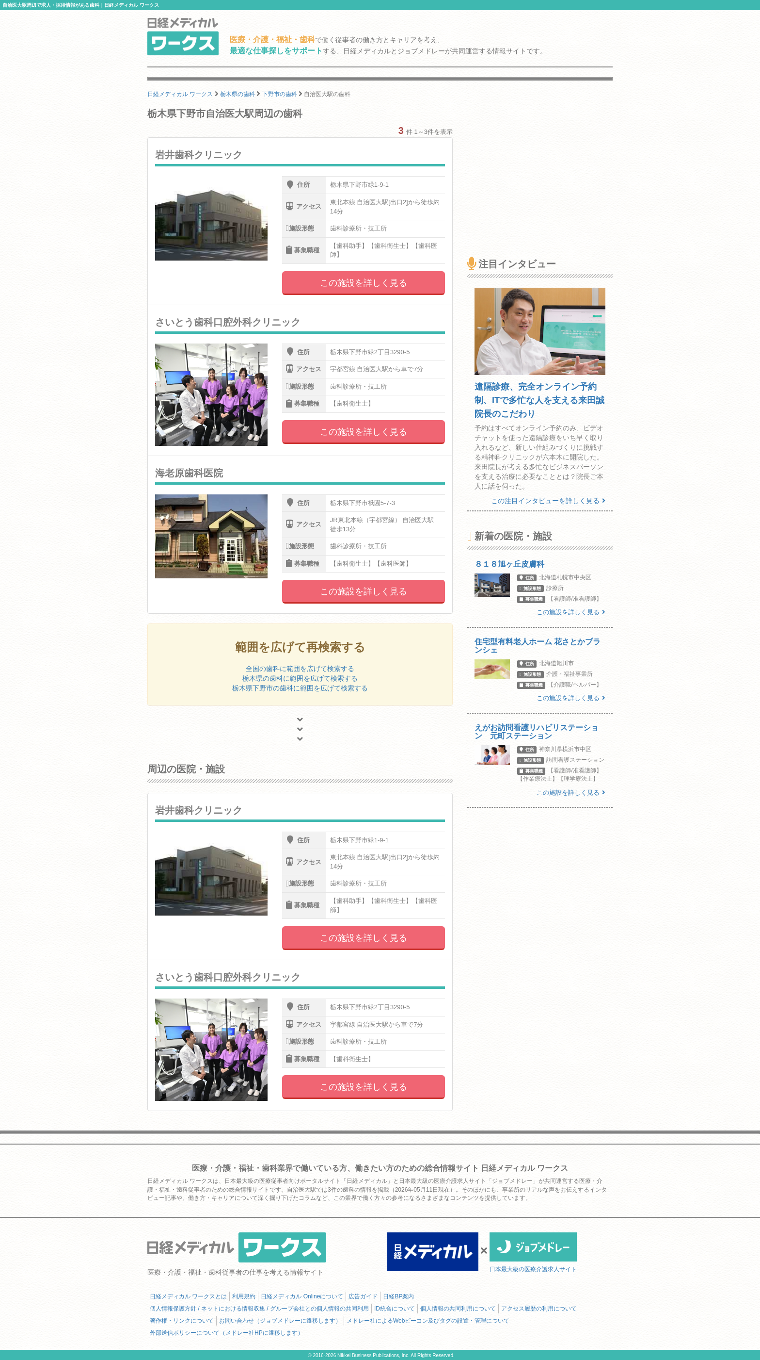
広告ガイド (363, 1296)
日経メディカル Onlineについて (302, 1296)
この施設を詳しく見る (363, 283)
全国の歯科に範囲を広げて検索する (300, 668)
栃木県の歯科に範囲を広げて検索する (300, 678)
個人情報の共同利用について (458, 1308)
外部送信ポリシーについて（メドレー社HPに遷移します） (226, 1332)
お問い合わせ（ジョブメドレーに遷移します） (280, 1320)
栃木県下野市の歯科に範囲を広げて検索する (300, 688)
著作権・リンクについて (182, 1320)
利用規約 (243, 1296)
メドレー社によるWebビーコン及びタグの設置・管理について (428, 1320)
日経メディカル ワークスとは (188, 1296)
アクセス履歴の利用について (539, 1308)
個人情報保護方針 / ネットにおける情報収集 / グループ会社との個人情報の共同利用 (259, 1308)
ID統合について (394, 1308)
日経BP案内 (398, 1296)
